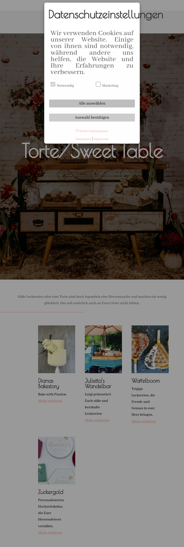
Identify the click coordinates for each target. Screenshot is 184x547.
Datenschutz (83, 139)
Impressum (101, 139)
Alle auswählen (92, 103)
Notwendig (62, 86)
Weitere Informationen (92, 131)
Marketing (107, 86)
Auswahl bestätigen (92, 117)
